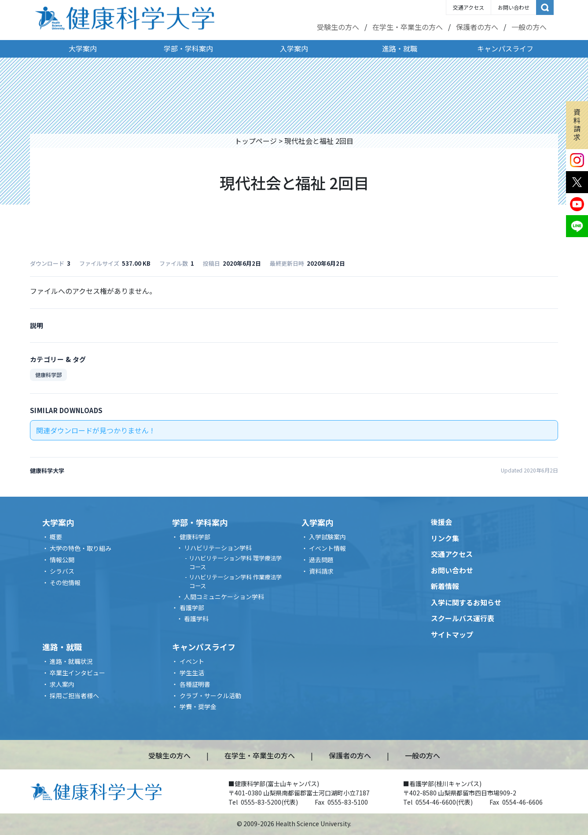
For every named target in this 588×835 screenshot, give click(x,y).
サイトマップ (452, 634)
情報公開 (62, 559)
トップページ (256, 141)
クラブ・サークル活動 (210, 695)
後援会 (441, 521)
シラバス (62, 571)
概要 (56, 536)
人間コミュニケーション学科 (224, 596)
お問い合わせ (513, 7)
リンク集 (445, 538)
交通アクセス (468, 7)
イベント (192, 661)
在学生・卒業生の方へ (407, 27)
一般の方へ (529, 27)
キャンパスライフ (505, 48)
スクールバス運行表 (462, 618)
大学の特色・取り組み (80, 548)
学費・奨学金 (198, 706)
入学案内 (294, 48)
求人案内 (62, 684)
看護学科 (196, 618)
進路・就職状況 (71, 661)
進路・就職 (399, 48)
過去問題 (321, 559)
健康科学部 (48, 374)
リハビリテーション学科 (218, 547)
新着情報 (445, 586)
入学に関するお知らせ (466, 602)
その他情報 (65, 582)
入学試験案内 (327, 536)
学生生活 (192, 672)
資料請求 (577, 124)
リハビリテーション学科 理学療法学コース (235, 562)
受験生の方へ (338, 27)
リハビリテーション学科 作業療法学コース (235, 581)
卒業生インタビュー (77, 672)
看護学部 (192, 607)
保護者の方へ (477, 27)
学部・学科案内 (188, 48)
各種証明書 (195, 684)
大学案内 (83, 48)
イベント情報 (327, 548)
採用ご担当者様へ (74, 695)
